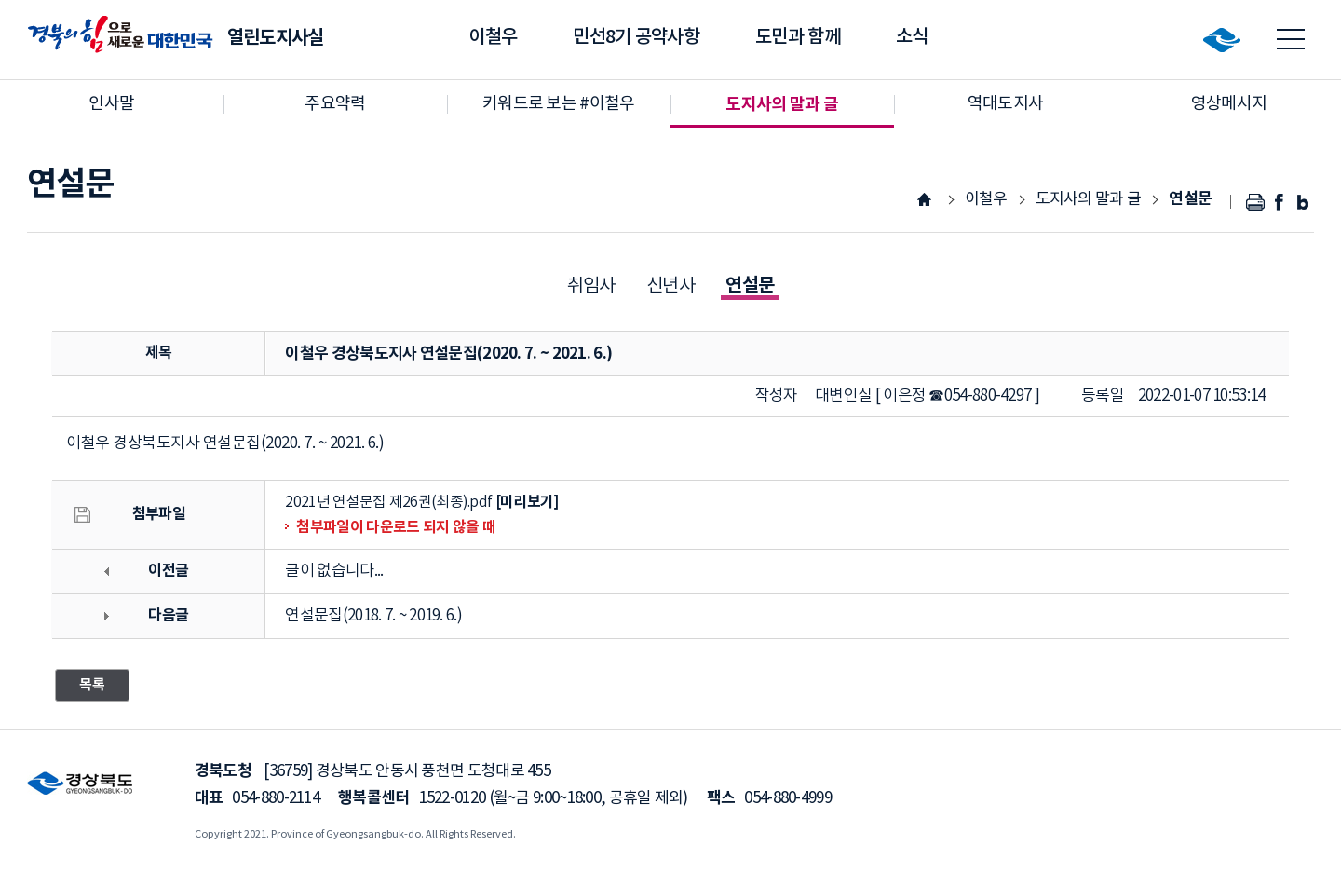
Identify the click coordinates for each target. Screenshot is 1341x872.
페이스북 (1279, 201)
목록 (92, 684)
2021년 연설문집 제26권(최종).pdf (388, 502)
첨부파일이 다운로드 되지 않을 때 (395, 527)
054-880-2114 (275, 798)
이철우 (986, 199)
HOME (924, 198)
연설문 (1190, 199)
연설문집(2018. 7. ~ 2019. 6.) (373, 615)
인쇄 (1255, 201)
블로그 (1302, 201)
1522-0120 (452, 798)
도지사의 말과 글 (1089, 199)
